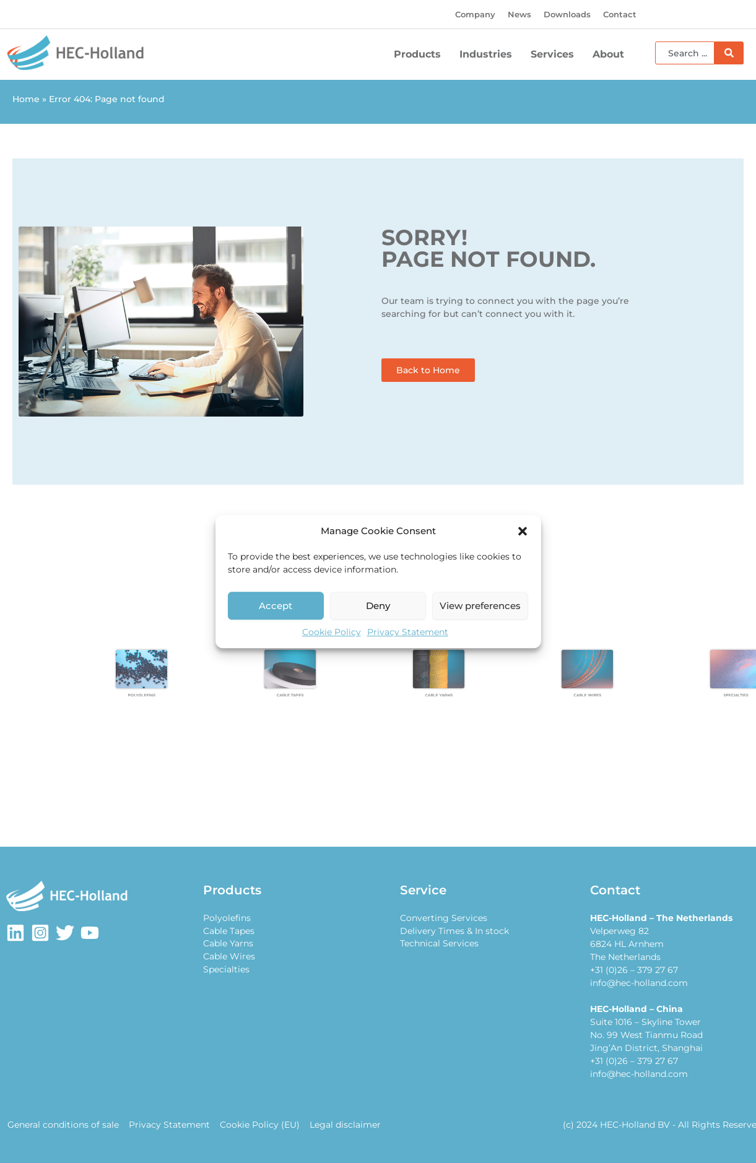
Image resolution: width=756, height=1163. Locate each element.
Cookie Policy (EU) (256, 1124)
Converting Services (443, 917)
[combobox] (685, 52)
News (519, 14)
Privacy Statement (407, 632)
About (611, 54)
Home (26, 99)
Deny (378, 606)
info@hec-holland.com (639, 982)
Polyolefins (227, 917)
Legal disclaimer (340, 1124)
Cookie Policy (331, 632)
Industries (488, 54)
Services (555, 54)
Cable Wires (229, 956)
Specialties (226, 969)
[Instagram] (40, 932)
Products (420, 54)
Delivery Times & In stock (454, 930)
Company (475, 14)
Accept (275, 606)
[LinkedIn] (15, 932)
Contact (620, 14)
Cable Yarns (228, 943)
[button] (522, 531)
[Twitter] (65, 932)
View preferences (480, 606)
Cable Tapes (228, 930)
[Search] (729, 52)
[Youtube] (89, 932)
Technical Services (439, 943)
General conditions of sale (62, 1124)
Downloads (567, 14)
